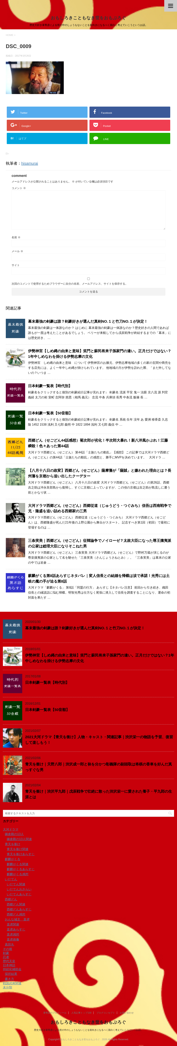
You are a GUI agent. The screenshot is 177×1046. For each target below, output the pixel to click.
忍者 (6, 957)
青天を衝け (12, 844)
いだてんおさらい (19, 889)
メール (17, 251)
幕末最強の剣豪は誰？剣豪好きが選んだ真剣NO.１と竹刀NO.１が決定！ (88, 321)
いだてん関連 (16, 884)
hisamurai (29, 163)
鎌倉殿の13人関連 (19, 839)
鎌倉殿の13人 (14, 834)
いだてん (11, 879)
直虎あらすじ (16, 929)
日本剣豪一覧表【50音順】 (50, 413)
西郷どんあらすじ (19, 909)
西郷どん (11, 899)
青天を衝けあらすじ (21, 854)
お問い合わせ (127, 1012)
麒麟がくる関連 (17, 864)
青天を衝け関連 (17, 849)
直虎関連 (13, 924)
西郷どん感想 (16, 914)
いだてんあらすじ (19, 894)
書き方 (9, 979)
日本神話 (9, 965)
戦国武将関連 (12, 983)
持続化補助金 (12, 969)
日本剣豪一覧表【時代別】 (50, 386)
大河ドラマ (10, 829)
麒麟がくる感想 (17, 874)
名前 (16, 237)
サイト (16, 265)
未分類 (7, 987)
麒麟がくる (12, 859)
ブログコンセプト (105, 1012)
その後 (7, 949)
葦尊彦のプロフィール (54, 1012)
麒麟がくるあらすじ (21, 869)
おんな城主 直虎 (17, 919)
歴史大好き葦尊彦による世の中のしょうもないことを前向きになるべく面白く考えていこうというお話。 (88, 1030)
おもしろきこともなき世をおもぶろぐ (88, 17)
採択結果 (11, 974)
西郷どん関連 (16, 904)
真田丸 (9, 944)
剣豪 (6, 953)
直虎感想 (13, 934)
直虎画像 (13, 939)
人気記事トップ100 (81, 1012)
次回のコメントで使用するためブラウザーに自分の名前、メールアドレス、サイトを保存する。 (70, 283)
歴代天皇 (9, 961)
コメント (19, 188)
